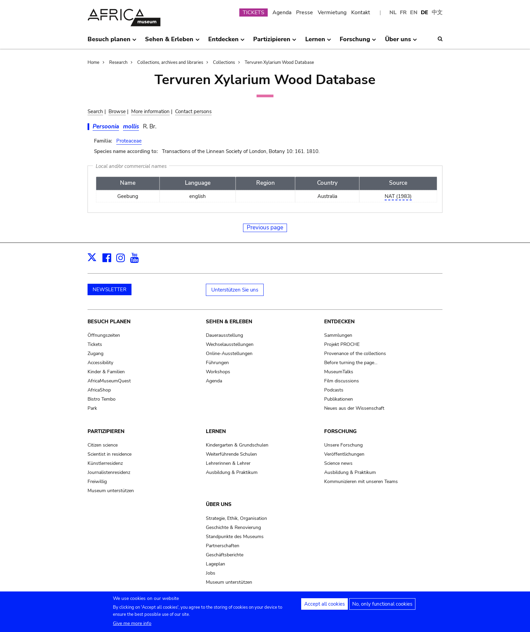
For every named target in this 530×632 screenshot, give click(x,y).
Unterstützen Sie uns (234, 289)
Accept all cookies (324, 604)
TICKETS (253, 12)
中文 (437, 12)
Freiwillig (97, 481)
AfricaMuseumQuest (109, 381)
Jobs (210, 573)
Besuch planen (109, 321)
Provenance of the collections (355, 353)
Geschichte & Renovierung (233, 527)
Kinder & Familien (106, 372)
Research (118, 62)
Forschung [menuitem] (358, 42)
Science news (338, 463)
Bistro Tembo (102, 399)
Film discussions (341, 381)
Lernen (216, 431)
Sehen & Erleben (229, 321)
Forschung (340, 431)
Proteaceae (129, 140)
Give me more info (132, 623)
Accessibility (100, 362)
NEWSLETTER (109, 289)
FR (403, 12)
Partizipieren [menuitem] (274, 42)
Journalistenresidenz (109, 472)
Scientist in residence (109, 454)
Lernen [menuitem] (318, 42)
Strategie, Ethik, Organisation (236, 518)
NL (392, 12)
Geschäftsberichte (224, 555)
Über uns (219, 504)
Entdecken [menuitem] (226, 42)
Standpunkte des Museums (235, 536)
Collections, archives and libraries (170, 62)
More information (150, 111)
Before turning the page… (351, 362)
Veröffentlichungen (344, 454)
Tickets (95, 344)
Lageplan (215, 564)
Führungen (217, 362)
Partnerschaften (222, 545)
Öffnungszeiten (104, 335)
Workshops (218, 372)
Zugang (95, 353)
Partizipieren (106, 431)
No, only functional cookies (382, 604)
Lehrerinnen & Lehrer (228, 463)
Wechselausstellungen (230, 344)
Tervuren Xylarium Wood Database (279, 62)
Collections (224, 62)
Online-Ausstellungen (229, 353)
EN (413, 12)
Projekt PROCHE (342, 344)
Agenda (281, 12)
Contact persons (193, 111)
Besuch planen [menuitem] (112, 42)
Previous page (265, 227)
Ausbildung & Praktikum (232, 472)
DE (424, 12)
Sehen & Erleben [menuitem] (172, 42)
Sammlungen (338, 335)
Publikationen (338, 399)
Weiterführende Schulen (231, 454)
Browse (117, 111)
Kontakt (360, 12)
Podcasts (333, 390)
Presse (304, 12)
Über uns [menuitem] (401, 42)
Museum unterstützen (111, 490)
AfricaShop (99, 390)
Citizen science (103, 445)
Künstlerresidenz (105, 463)
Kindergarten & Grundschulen (237, 445)
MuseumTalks (338, 372)
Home (93, 62)
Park (92, 408)
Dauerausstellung (224, 335)
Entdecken (339, 321)
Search (95, 111)
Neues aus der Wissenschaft (354, 408)
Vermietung (332, 12)
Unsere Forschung (343, 445)
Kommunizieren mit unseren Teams (361, 481)
